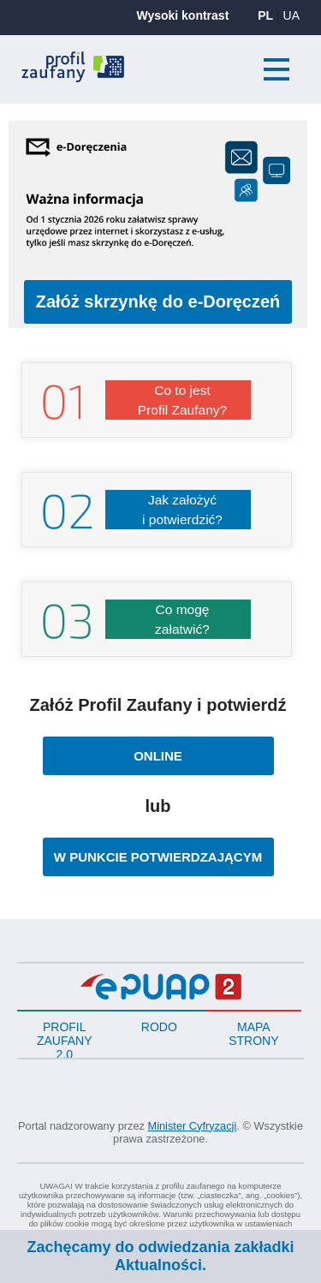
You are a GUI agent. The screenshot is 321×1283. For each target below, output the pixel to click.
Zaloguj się (228, 72)
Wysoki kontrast (182, 15)
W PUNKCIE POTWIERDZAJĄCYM (158, 851)
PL (265, 15)
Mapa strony (253, 1033)
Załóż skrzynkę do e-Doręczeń (164, 301)
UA (291, 15)
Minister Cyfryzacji (192, 1125)
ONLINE (173, 750)
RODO (159, 1027)
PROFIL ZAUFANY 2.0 (64, 1039)
